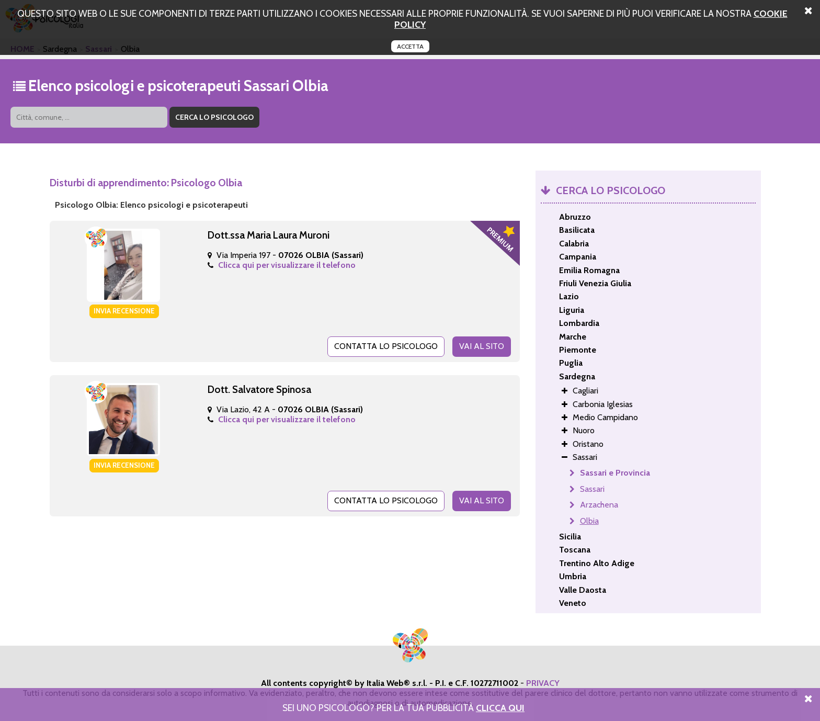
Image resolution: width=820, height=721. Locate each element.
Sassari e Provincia (615, 473)
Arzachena (599, 505)
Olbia (589, 521)
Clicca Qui (500, 707)
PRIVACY (543, 683)
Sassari (592, 489)
